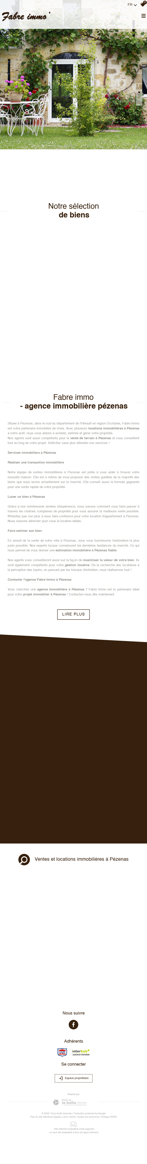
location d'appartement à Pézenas (114, 516)
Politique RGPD (108, 1117)
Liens (65, 1117)
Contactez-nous (80, 594)
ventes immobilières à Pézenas (56, 472)
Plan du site (36, 1117)
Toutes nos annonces (88, 1117)
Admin (72, 1117)
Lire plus (73, 614)
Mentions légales (52, 1117)
